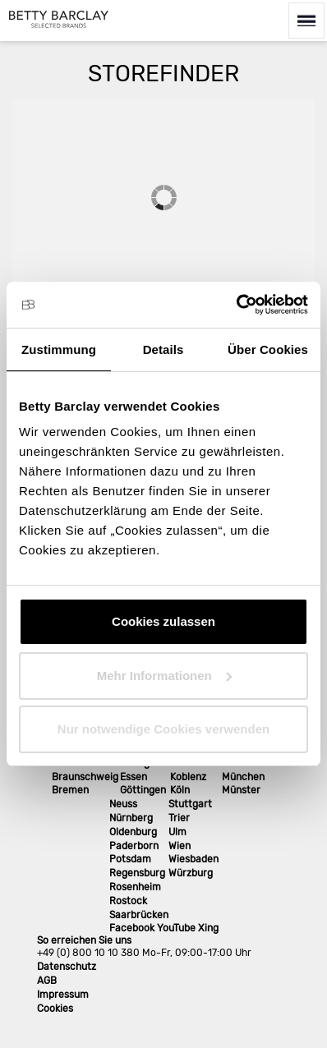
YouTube (176, 928)
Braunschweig (85, 777)
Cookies (55, 1008)
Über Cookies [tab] (268, 349)
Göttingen (143, 790)
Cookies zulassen (163, 621)
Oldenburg (133, 832)
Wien (179, 846)
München (243, 777)
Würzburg (190, 873)
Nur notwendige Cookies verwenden (163, 729)
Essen (133, 777)
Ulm (177, 832)
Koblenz (188, 777)
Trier (179, 818)
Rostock (128, 901)
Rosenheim (135, 887)
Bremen (70, 790)
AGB (47, 980)
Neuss (123, 804)
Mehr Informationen (164, 676)
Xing (208, 928)
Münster (241, 790)
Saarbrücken (138, 915)
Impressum (63, 994)
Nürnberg (131, 818)
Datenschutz (66, 966)
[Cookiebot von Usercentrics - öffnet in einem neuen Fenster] (236, 304)
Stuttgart (190, 804)
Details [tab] (163, 349)
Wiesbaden (193, 859)
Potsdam (130, 859)
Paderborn (134, 846)
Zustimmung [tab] (58, 349)
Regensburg (137, 873)
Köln (180, 790)
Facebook (131, 928)
